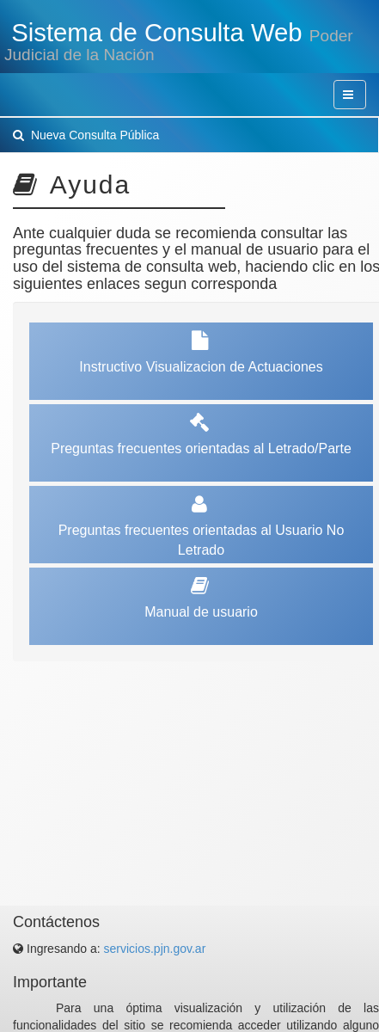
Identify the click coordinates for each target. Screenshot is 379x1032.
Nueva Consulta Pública (86, 135)
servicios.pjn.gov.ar (155, 948)
